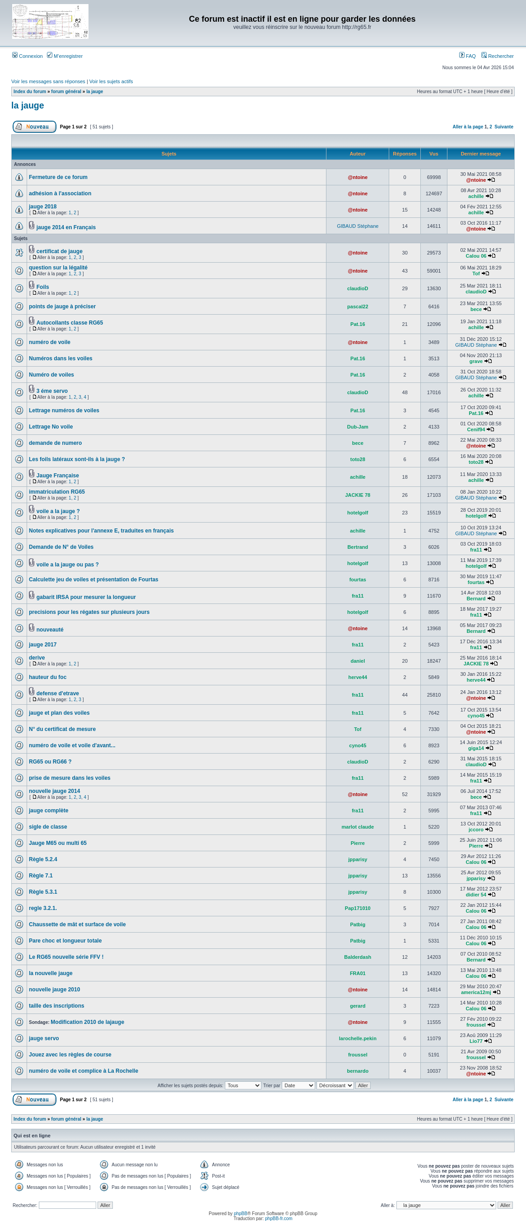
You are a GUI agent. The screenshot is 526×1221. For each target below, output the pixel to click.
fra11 (476, 549)
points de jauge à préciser (62, 306)
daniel (357, 661)
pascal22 (357, 306)
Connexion (27, 56)
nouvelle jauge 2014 (54, 791)
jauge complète (48, 810)
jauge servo (44, 1038)
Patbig (358, 924)
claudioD (357, 288)
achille (476, 196)
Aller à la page (467, 126)
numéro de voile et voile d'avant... (72, 745)
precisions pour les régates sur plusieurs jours (89, 612)
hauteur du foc (47, 677)
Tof (475, 273)
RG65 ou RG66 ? (50, 762)
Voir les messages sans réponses (48, 81)
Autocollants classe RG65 (70, 323)
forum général (66, 91)
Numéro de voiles (51, 375)
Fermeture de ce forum (58, 177)
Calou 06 (476, 256)
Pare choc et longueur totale (65, 941)
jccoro (476, 829)
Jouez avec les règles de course (70, 1054)
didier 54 (476, 894)
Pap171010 (358, 908)
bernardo (357, 1071)
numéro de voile (49, 342)
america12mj (476, 992)
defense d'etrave (58, 693)
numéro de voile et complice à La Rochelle (83, 1071)
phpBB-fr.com (279, 1218)
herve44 (358, 677)
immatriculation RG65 (57, 492)
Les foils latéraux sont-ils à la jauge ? (77, 459)
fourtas (357, 579)
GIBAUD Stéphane (357, 226)
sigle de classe (48, 827)
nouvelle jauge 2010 (54, 989)
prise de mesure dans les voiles (70, 778)
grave (476, 361)
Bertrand (357, 547)
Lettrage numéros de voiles (64, 410)
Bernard (475, 598)
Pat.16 (357, 324)
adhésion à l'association (60, 193)
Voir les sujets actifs (111, 81)
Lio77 (476, 1041)
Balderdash (357, 957)
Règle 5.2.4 (43, 859)
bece (476, 309)
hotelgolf (357, 512)
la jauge (94, 91)
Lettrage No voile (51, 427)
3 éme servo (52, 391)
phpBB (240, 1213)
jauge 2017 (42, 644)
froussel (476, 1025)
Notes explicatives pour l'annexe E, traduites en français (101, 531)
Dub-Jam (357, 426)
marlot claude (358, 827)
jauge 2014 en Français (66, 227)
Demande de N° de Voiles (61, 547)
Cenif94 (476, 429)
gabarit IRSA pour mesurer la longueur (86, 597)
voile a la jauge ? (58, 511)
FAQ (467, 56)
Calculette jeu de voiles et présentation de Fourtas (93, 579)
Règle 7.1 (41, 875)
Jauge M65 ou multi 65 (58, 843)
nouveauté (50, 630)
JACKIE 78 (357, 495)
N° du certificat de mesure (62, 729)
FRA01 (358, 973)
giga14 (476, 748)
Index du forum (30, 91)
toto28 (357, 459)
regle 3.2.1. (43, 908)
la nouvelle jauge (51, 973)
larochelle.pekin (358, 1038)
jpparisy (357, 859)
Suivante (503, 126)
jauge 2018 (42, 206)
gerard (357, 1006)
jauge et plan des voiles (59, 713)
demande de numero (55, 443)
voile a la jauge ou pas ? (68, 564)
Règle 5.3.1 (43, 892)
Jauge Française (58, 475)
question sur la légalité (58, 267)
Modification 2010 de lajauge (87, 1022)
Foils (43, 287)
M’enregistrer (65, 56)
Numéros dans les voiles (61, 358)
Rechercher (497, 56)
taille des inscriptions (56, 1006)
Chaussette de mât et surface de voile (77, 924)
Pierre (358, 843)
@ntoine (358, 177)
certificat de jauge (60, 251)
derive (37, 658)
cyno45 (476, 715)
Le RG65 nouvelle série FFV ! (66, 957)
